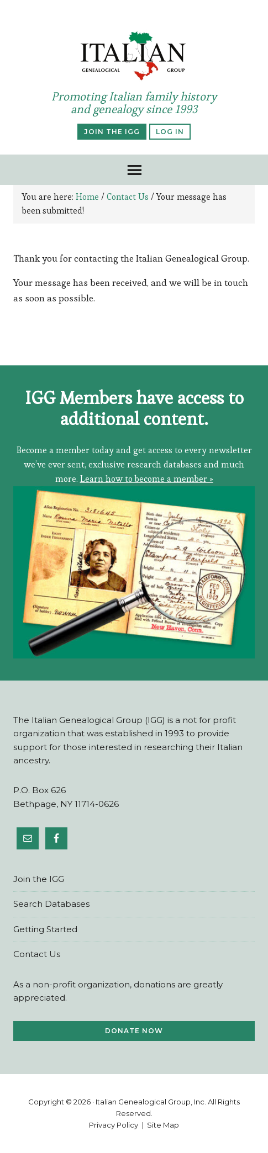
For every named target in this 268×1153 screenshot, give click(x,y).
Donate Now (134, 1031)
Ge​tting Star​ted (45, 929)
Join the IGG (112, 131)
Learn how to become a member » (146, 479)
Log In (170, 131)
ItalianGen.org (134, 56)
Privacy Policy (113, 1124)
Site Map (163, 1124)
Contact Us (36, 954)
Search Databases (51, 904)
